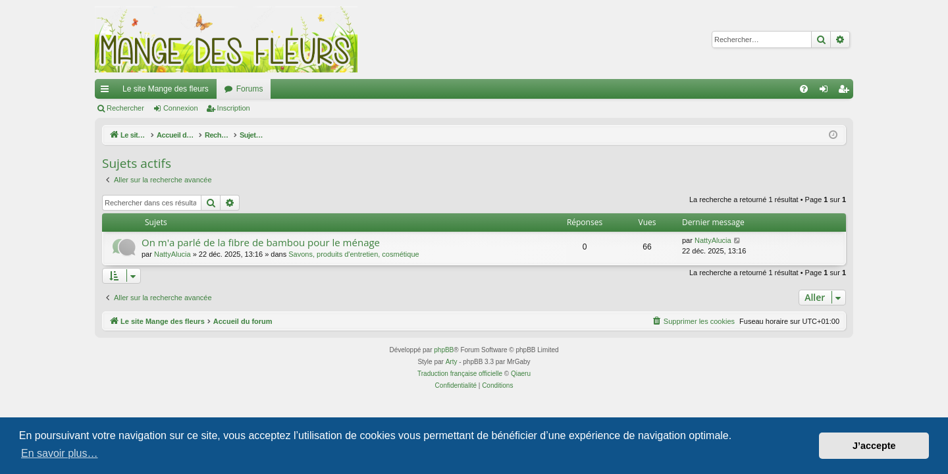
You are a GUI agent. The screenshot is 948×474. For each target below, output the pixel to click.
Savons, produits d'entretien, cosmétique (353, 254)
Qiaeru (521, 373)
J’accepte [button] (874, 445)
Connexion (180, 108)
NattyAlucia (172, 254)
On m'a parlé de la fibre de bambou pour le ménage (261, 242)
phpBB (444, 350)
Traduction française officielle (459, 373)
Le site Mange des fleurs (165, 88)
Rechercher (125, 108)
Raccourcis (107, 91)
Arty (452, 361)
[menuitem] (804, 89)
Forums (249, 88)
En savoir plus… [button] (59, 453)
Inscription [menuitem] (846, 91)
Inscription (233, 108)
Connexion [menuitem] (826, 91)
